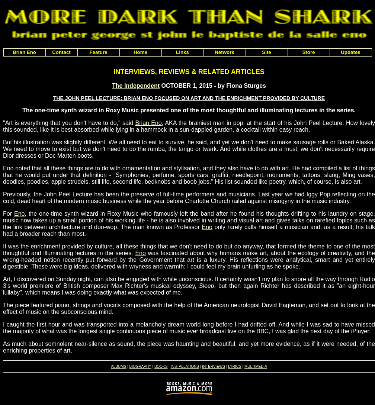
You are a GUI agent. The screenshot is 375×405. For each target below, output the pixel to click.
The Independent (136, 86)
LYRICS (234, 366)
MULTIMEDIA (255, 366)
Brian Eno (148, 123)
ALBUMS (118, 366)
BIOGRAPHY (140, 366)
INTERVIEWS (213, 366)
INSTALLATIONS (185, 366)
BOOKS (161, 366)
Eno (8, 168)
